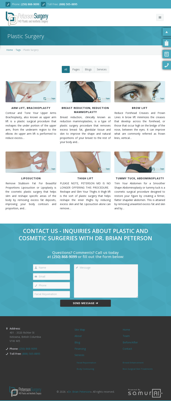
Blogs (88, 69)
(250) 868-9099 (30, 4)
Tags (18, 49)
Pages (76, 69)
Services (102, 69)
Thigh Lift (85, 178)
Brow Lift (140, 108)
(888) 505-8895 (68, 4)
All (65, 69)
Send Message (85, 303)
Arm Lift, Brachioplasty (30, 108)
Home (9, 49)
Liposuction (31, 178)
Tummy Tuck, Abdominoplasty (140, 178)
